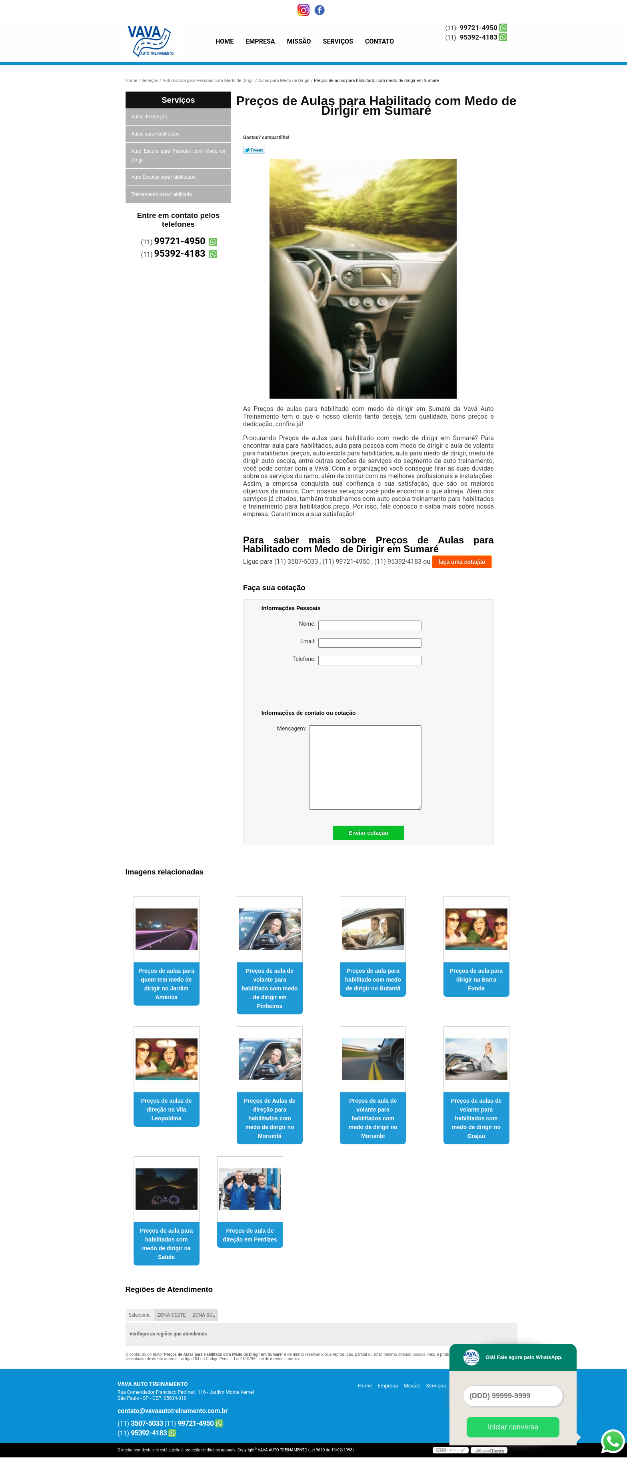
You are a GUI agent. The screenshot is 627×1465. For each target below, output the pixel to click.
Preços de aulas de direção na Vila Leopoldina (166, 1110)
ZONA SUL (203, 1315)
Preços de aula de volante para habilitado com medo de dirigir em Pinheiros (270, 988)
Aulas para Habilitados (156, 134)
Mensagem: (349, 767)
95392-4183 (478, 37)
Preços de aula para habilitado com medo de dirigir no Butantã (373, 980)
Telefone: (357, 660)
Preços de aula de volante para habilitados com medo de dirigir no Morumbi (373, 1118)
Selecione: (140, 1315)
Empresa (260, 41)
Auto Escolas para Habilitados (164, 177)
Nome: (360, 625)
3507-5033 (147, 1423)
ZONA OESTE (171, 1315)
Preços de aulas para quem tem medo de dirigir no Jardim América (166, 984)
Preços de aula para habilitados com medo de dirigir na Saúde (166, 1243)
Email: (360, 643)
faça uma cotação (461, 562)
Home (225, 41)
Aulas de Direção (150, 117)
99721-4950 (478, 28)
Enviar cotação (369, 833)
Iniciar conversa (513, 1427)
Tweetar (254, 150)
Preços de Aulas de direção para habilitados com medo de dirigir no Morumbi (270, 1118)
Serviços (338, 41)
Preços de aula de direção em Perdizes (250, 1235)
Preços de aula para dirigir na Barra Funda (476, 980)
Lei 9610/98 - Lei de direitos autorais (266, 1359)
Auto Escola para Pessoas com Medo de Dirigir (179, 155)
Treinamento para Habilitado (162, 194)
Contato (379, 41)
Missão (299, 41)
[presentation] (312, 689)
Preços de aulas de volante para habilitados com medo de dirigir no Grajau (476, 1118)
